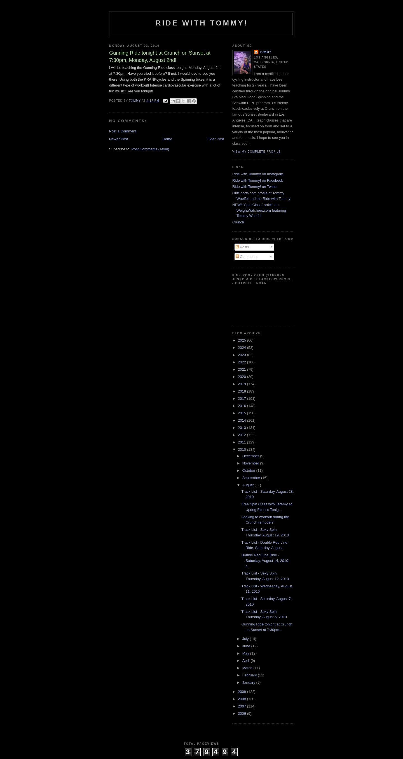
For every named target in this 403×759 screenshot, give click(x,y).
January (249, 682)
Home (167, 139)
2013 (242, 428)
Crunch (238, 222)
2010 (242, 449)
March (248, 668)
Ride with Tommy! (201, 23)
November (251, 463)
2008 (242, 699)
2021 (242, 369)
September (251, 478)
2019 (242, 384)
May (246, 653)
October (249, 470)
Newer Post (118, 139)
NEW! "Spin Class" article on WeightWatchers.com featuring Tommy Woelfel (259, 210)
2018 (242, 391)
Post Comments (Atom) (150, 149)
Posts (242, 247)
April (246, 660)
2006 (242, 713)
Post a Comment (122, 131)
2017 (242, 398)
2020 (242, 377)
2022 (242, 362)
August (248, 485)
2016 (242, 406)
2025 (242, 340)
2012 (242, 435)
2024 (242, 347)
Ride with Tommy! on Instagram (257, 174)
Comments (246, 256)
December (251, 456)
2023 (242, 355)
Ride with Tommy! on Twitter (255, 187)
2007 (242, 706)
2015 (242, 413)
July (246, 639)
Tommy (265, 51)
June (246, 646)
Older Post (215, 139)
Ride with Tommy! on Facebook (257, 180)
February (250, 675)
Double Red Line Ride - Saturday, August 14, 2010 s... (264, 560)
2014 (242, 420)
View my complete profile (256, 151)
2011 (242, 442)
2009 (242, 692)
